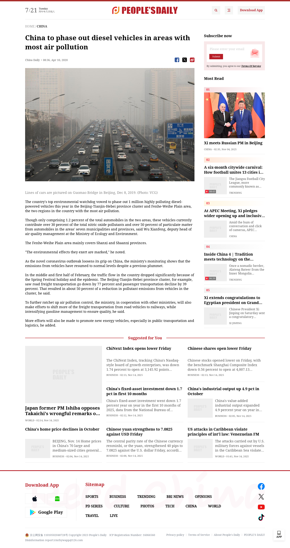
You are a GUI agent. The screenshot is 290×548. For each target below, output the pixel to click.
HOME (30, 26)
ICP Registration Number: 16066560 (132, 535)
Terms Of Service (251, 66)
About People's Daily (227, 534)
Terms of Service (199, 534)
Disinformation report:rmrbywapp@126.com (54, 540)
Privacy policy (175, 534)
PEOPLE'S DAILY (254, 534)
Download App (251, 10)
